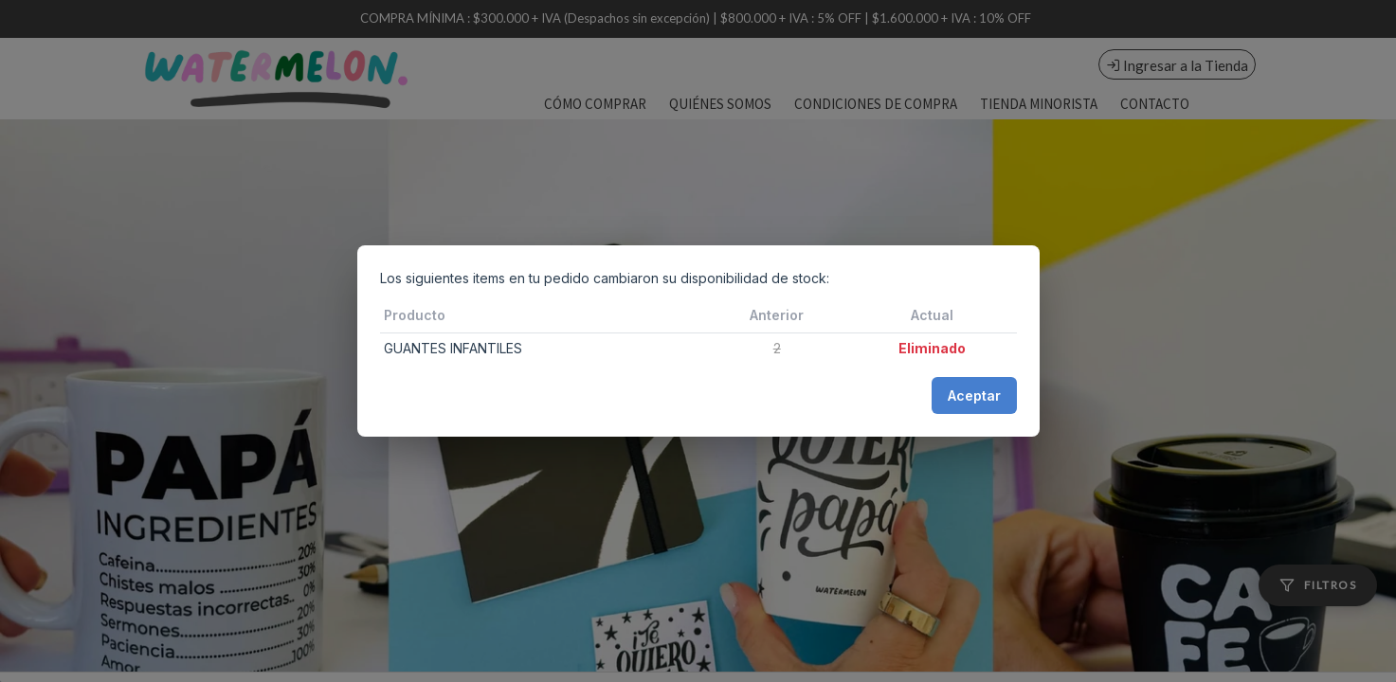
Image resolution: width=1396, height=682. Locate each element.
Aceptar (974, 395)
